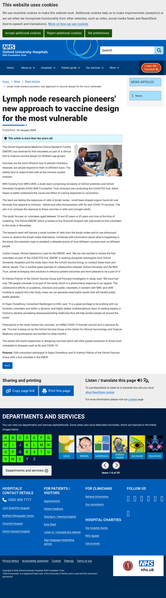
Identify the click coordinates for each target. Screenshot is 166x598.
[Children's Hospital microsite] (120, 447)
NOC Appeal (92, 535)
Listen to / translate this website (62, 532)
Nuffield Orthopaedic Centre (18, 515)
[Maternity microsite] (84, 447)
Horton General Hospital (16, 531)
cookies (132, 399)
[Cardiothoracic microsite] (102, 447)
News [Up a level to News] (138, 95)
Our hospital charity (96, 528)
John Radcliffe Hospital (16, 508)
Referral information (96, 496)
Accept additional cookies (23, 33)
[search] (159, 50)
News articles (32, 81)
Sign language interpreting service (59, 541)
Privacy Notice (10, 560)
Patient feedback (53, 508)
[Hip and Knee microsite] (155, 447)
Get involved (92, 543)
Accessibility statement (35, 560)
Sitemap (69, 560)
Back (7, 365)
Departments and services (25, 470)
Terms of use (84, 560)
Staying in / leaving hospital (60, 516)
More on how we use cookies (68, 24)
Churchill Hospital (12, 523)
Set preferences (98, 33)
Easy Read (50, 524)
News (17, 81)
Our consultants (94, 504)
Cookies (56, 560)
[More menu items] (114, 68)
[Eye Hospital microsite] (137, 447)
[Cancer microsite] (67, 447)
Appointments (52, 501)
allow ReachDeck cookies (99, 392)
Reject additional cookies (64, 33)
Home (5, 81)
